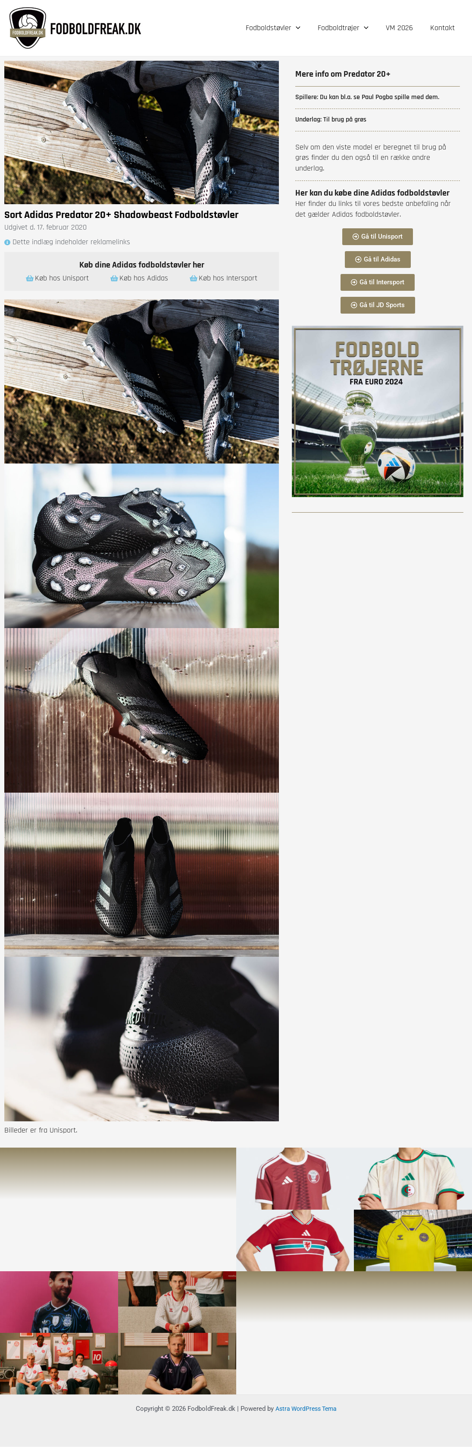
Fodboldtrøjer (347, 28)
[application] (301, 28)
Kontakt (443, 28)
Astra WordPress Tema (306, 1409)
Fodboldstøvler (279, 28)
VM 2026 (402, 28)
